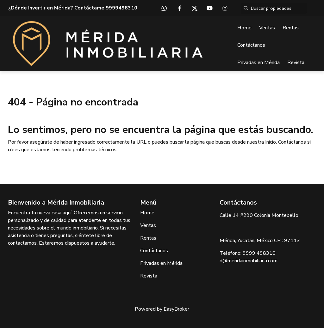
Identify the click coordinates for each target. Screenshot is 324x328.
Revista (295, 62)
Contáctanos (251, 45)
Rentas (291, 27)
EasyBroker (176, 309)
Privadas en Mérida (258, 62)
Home (244, 27)
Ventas (267, 27)
